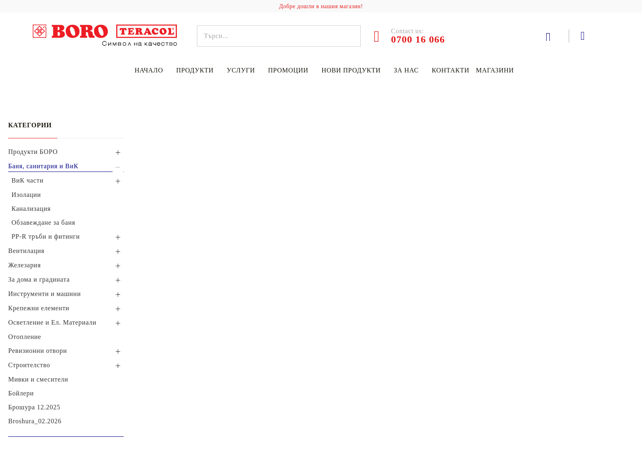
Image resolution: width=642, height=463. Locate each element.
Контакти (451, 70)
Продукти (195, 70)
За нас (406, 70)
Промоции (288, 70)
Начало (149, 70)
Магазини (495, 70)
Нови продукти (351, 70)
